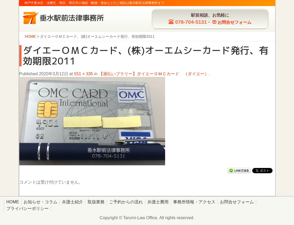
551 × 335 (83, 74)
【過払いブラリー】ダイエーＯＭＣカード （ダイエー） (154, 74)
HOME (12, 202)
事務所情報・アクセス (194, 202)
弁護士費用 (158, 202)
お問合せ (234, 22)
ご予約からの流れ (126, 202)
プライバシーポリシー (27, 208)
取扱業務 (96, 202)
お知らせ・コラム (40, 202)
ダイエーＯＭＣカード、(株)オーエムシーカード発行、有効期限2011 (146, 56)
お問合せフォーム (237, 202)
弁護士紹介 (72, 202)
